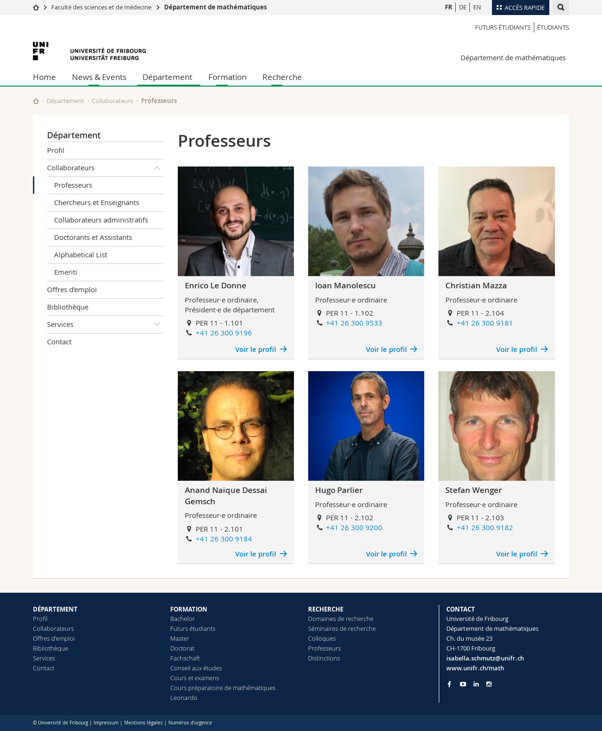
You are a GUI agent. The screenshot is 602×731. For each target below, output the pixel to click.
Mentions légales (143, 723)
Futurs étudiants (503, 27)
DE (463, 7)
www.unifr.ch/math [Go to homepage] (475, 668)
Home (44, 77)
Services (105, 324)
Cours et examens (194, 678)
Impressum (106, 723)
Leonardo (184, 697)
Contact (59, 341)
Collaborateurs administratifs (101, 219)
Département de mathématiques (215, 7)
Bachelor (182, 618)
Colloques (322, 638)
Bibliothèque (67, 306)
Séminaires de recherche (342, 628)
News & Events (99, 77)
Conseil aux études (196, 668)
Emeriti (65, 272)
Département (167, 77)
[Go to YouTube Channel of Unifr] (463, 684)
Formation (227, 77)
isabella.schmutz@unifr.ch (485, 658)
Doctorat (182, 648)
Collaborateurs (112, 100)
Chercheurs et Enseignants (96, 202)
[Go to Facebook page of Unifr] (449, 684)
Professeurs (73, 185)
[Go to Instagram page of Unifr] (488, 684)
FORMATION (188, 609)
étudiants (553, 27)
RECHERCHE (325, 609)
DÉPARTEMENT (55, 609)
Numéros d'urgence (190, 723)
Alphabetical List (80, 254)
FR (448, 7)
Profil (55, 150)
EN (477, 7)
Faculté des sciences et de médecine (101, 7)
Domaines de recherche (340, 618)
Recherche (282, 77)
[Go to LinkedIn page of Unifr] (476, 684)
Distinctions (324, 658)
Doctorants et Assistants (93, 237)
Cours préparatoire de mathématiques (223, 687)
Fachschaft (185, 658)
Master (179, 638)
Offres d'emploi (72, 289)
